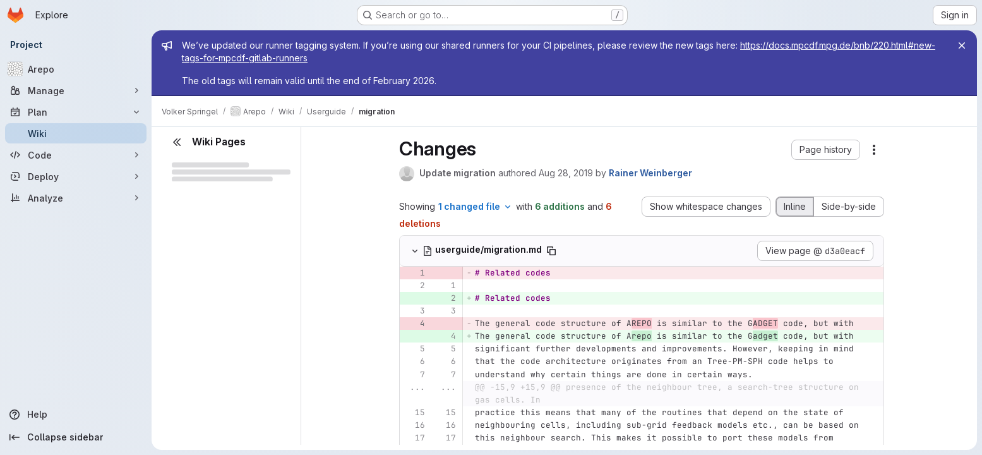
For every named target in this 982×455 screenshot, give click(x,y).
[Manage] (76, 90)
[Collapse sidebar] (76, 437)
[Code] (76, 155)
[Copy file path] (551, 250)
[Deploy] (76, 176)
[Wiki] (76, 133)
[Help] (76, 414)
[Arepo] (76, 69)
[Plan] (76, 112)
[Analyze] (76, 198)
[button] (825, 150)
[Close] (961, 45)
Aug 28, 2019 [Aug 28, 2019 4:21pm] (566, 172)
